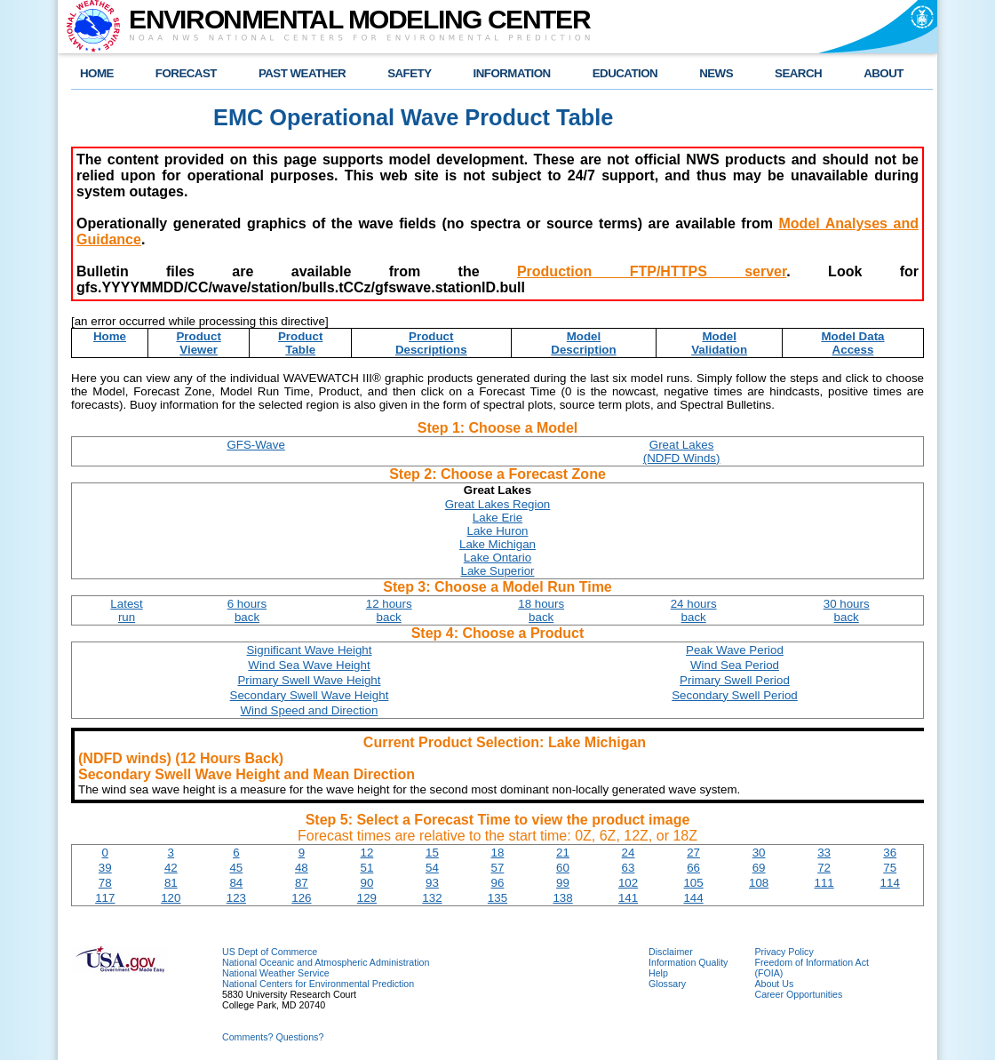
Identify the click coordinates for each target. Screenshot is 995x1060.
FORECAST (186, 73)
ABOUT (883, 73)
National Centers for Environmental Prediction (318, 983)
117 (105, 898)
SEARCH (798, 73)
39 (105, 867)
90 (366, 882)
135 (497, 898)
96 (498, 882)
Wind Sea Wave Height (309, 665)
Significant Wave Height (308, 650)
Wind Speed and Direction (309, 710)
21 (562, 852)
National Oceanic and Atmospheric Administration (325, 962)
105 (693, 882)
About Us (773, 983)
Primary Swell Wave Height (308, 680)
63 (628, 867)
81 (171, 882)
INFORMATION (512, 73)
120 (170, 898)
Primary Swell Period (735, 680)
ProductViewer (198, 343)
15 (432, 852)
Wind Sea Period (734, 665)
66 (693, 867)
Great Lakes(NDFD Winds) (681, 451)
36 (889, 852)
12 (366, 852)
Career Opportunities (798, 994)
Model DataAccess (852, 343)
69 (759, 867)
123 (236, 898)
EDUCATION (625, 73)
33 (824, 852)
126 (301, 898)
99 (562, 882)
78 (105, 882)
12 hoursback (389, 610)
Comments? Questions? (272, 1037)
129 (367, 898)
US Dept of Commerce (269, 951)
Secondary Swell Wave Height (309, 695)
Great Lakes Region (498, 504)
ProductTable (300, 343)
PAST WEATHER (302, 73)
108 (758, 882)
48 (301, 867)
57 (498, 867)
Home (109, 336)
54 (432, 867)
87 (301, 882)
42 (171, 867)
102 (628, 882)
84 (236, 882)
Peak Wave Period (735, 650)
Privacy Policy (783, 951)
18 (498, 852)
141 (628, 898)
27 (693, 852)
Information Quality (688, 962)
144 (693, 898)
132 (432, 898)
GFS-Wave (255, 444)
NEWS (716, 73)
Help (658, 973)
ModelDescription (583, 343)
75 (889, 867)
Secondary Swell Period (735, 695)
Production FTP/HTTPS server (651, 271)
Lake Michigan (497, 544)
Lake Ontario (497, 557)
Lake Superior (498, 571)
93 (432, 882)
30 (759, 852)
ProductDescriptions (431, 343)
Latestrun (126, 610)
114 (890, 882)
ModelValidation (719, 343)
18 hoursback (541, 610)
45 (236, 867)
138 (562, 898)
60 (562, 867)
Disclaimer (671, 951)
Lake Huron (498, 531)
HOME (97, 73)
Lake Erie (497, 517)
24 (628, 852)
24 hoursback (694, 610)
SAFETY (409, 73)
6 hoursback (247, 610)
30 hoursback (847, 610)
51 (366, 867)
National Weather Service (276, 973)
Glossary (667, 983)
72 (824, 867)
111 (824, 882)
